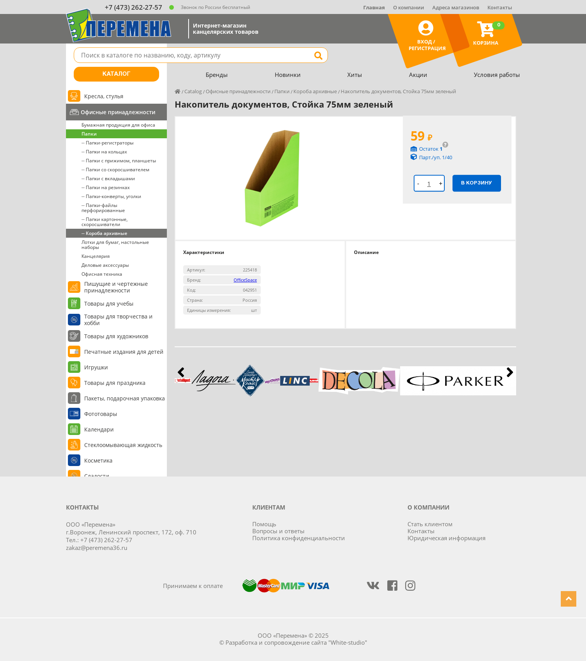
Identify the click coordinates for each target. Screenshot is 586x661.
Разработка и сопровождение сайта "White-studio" (296, 642)
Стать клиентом (430, 524)
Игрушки (96, 367)
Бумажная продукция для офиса (118, 124)
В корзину (476, 183)
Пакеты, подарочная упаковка (124, 398)
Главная (374, 7)
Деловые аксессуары (105, 265)
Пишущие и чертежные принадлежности (116, 287)
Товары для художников (116, 336)
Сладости (96, 476)
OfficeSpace (245, 280)
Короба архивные (315, 91)
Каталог (116, 74)
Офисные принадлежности (118, 112)
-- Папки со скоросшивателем (115, 169)
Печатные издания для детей (123, 351)
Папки (89, 133)
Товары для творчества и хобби (118, 319)
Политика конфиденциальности (298, 538)
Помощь (264, 524)
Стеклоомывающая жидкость (123, 445)
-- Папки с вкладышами (108, 178)
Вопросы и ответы (278, 531)
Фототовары (100, 414)
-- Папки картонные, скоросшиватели (104, 222)
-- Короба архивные (104, 233)
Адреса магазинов (455, 7)
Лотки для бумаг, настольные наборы (115, 245)
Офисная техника (101, 274)
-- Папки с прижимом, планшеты (118, 160)
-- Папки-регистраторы (107, 142)
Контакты (499, 7)
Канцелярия (95, 256)
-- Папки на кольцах (104, 151)
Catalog (193, 91)
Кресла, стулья (103, 96)
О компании (408, 7)
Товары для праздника (115, 382)
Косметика (98, 460)
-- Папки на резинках (105, 187)
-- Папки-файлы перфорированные (103, 208)
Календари (99, 429)
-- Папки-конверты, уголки (111, 196)
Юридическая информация (446, 538)
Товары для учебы (108, 303)
